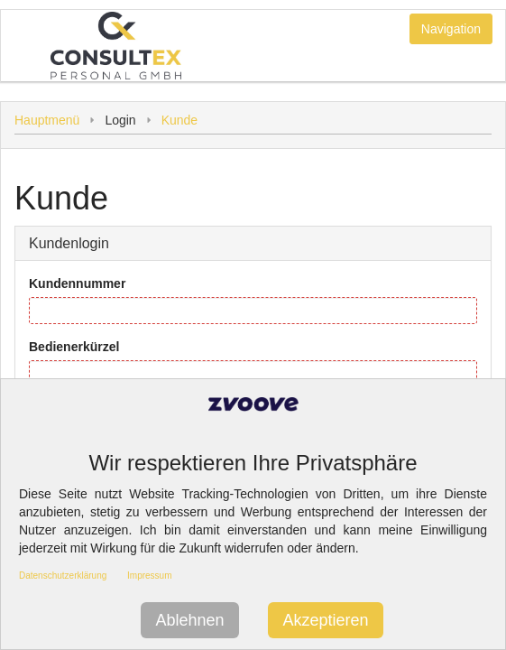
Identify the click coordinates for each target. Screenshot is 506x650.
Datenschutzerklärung (62, 575)
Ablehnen (189, 620)
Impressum (149, 575)
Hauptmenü (46, 120)
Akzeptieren (325, 620)
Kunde (179, 120)
